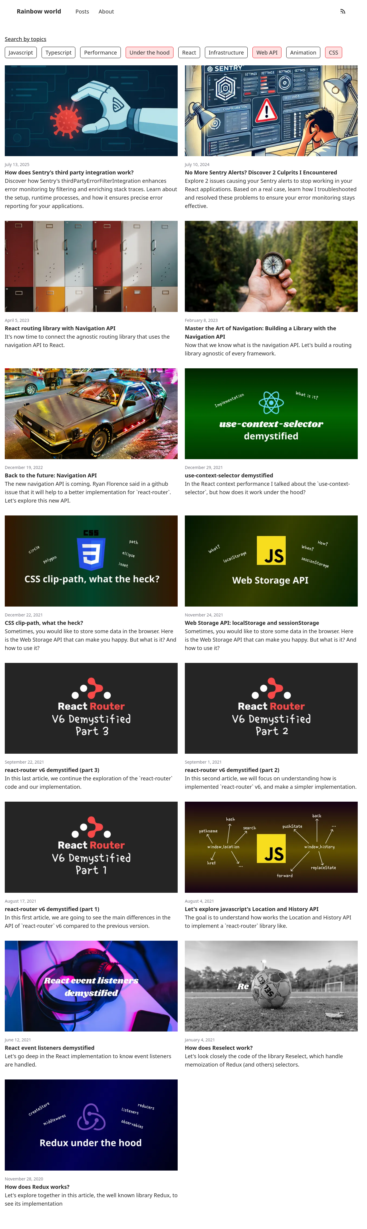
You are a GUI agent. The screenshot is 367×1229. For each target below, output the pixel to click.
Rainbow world (39, 11)
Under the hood (150, 52)
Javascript (21, 52)
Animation (303, 52)
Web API (267, 52)
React (189, 52)
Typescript (58, 52)
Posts (82, 11)
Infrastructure (226, 52)
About (106, 11)
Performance (100, 52)
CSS (333, 52)
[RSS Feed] (343, 11)
